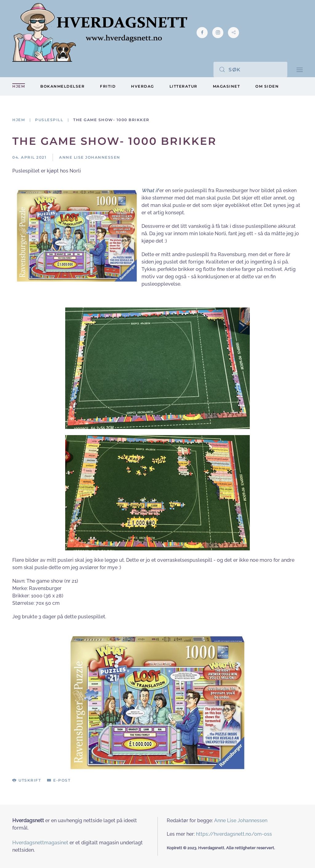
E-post (58, 780)
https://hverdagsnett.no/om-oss (234, 834)
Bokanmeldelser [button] (62, 86)
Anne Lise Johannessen (240, 820)
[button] (300, 69)
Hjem (18, 86)
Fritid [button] (108, 86)
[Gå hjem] (99, 32)
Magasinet (226, 86)
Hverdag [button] (142, 86)
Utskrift (26, 780)
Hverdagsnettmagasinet (40, 843)
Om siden (267, 86)
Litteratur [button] (183, 86)
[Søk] (250, 69)
